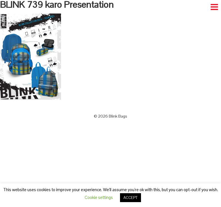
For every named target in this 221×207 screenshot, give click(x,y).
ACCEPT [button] (130, 197)
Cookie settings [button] (99, 197)
